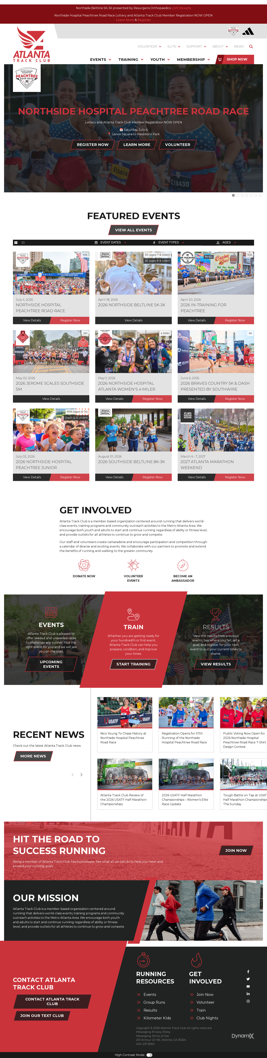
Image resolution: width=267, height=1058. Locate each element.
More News (33, 756)
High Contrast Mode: (130, 1055)
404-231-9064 (145, 1044)
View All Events (133, 230)
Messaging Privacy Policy (153, 1032)
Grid (16, 244)
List (23, 244)
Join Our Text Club (42, 1015)
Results (150, 1010)
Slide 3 (246, 195)
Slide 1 (237, 195)
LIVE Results (181, 8)
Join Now (205, 995)
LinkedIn (248, 994)
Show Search (251, 47)
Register (144, 20)
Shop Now (237, 59)
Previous (72, 775)
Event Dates (111, 243)
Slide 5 (255, 195)
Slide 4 (251, 195)
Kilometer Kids (157, 1018)
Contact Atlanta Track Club (52, 1001)
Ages (226, 243)
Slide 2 (242, 195)
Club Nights (207, 1018)
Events (149, 995)
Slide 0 (233, 195)
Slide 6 (259, 195)
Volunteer (178, 144)
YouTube (248, 986)
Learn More (125, 20)
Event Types (168, 243)
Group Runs (154, 1002)
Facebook (248, 971)
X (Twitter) (248, 979)
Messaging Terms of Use (152, 1036)
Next (81, 775)
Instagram (248, 1001)
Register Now (92, 144)
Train (201, 1010)
